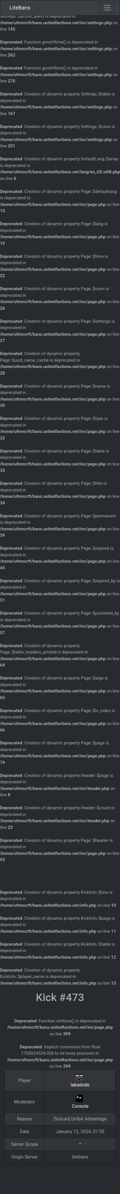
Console (80, 1106)
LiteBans (19, 8)
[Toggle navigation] (107, 7)
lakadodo (80, 1085)
